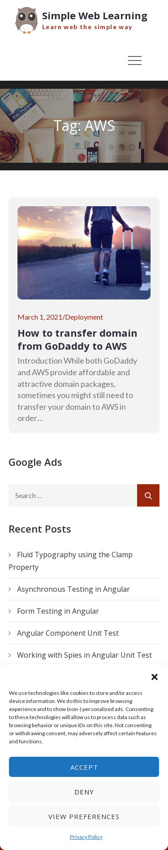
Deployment (84, 316)
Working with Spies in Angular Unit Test (84, 655)
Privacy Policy (86, 836)
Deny (84, 791)
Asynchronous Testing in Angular (73, 589)
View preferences (84, 816)
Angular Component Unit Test (68, 633)
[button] (154, 675)
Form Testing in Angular (58, 611)
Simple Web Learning (94, 15)
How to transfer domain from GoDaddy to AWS (77, 339)
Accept (84, 767)
